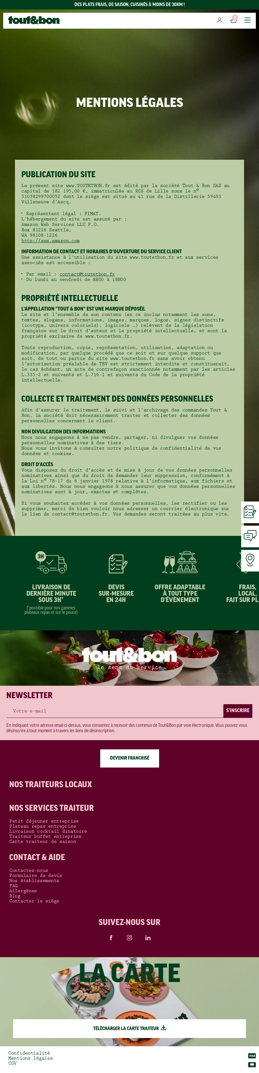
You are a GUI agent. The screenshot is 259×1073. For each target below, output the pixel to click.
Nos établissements (34, 880)
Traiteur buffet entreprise (45, 836)
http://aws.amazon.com (50, 241)
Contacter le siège (34, 901)
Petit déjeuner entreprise (44, 821)
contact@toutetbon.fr (87, 274)
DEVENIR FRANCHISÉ (129, 758)
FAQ (13, 885)
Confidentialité (29, 1053)
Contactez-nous (28, 870)
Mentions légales (30, 1058)
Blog (14, 896)
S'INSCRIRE (237, 710)
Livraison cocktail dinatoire (48, 831)
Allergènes (23, 891)
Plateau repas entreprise (42, 826)
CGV (12, 1063)
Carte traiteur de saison (42, 841)
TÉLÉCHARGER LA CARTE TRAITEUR (129, 1029)
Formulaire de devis (35, 875)
